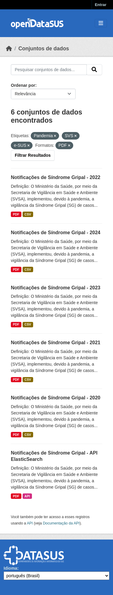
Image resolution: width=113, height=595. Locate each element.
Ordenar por (23, 85)
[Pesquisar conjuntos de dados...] (49, 69)
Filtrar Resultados (33, 155)
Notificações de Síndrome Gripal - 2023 (55, 287)
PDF (16, 214)
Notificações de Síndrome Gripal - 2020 (55, 397)
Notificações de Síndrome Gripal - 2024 (55, 232)
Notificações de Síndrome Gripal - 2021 (55, 342)
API (27, 496)
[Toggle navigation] (101, 23)
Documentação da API (61, 523)
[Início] (9, 49)
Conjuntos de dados (43, 49)
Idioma (10, 568)
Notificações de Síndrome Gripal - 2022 (55, 177)
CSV (27, 214)
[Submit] (94, 69)
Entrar (100, 4)
